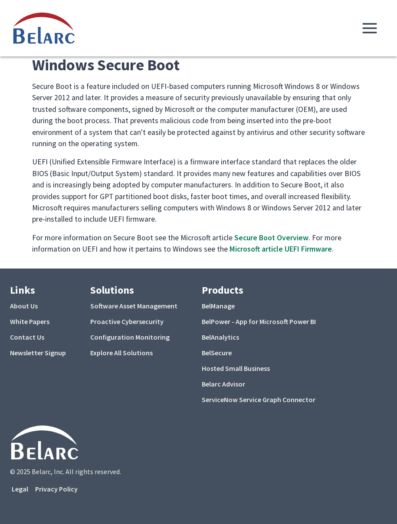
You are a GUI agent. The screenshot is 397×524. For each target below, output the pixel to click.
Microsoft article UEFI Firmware (281, 249)
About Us (24, 305)
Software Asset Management (133, 305)
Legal (20, 489)
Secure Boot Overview (271, 237)
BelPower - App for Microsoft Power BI (259, 321)
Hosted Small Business (236, 368)
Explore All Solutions (121, 352)
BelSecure (217, 352)
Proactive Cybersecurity (127, 321)
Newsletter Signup (38, 352)
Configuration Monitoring (130, 337)
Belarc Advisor (223, 384)
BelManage (218, 305)
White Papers (29, 321)
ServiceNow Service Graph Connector (258, 399)
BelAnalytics (220, 337)
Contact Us (27, 337)
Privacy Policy (56, 489)
